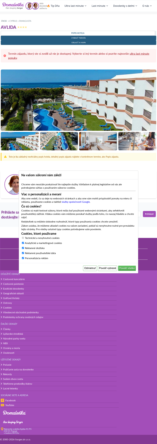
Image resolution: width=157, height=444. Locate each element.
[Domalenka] (13, 6)
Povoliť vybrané (107, 268)
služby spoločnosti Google (76, 201)
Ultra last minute (75, 6)
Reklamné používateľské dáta (40, 253)
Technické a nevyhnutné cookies (42, 237)
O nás (147, 6)
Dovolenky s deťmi (125, 6)
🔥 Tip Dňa (53, 6)
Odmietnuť (90, 268)
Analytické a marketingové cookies (43, 242)
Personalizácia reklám (36, 258)
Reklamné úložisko (35, 247)
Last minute (100, 6)
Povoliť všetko (127, 268)
